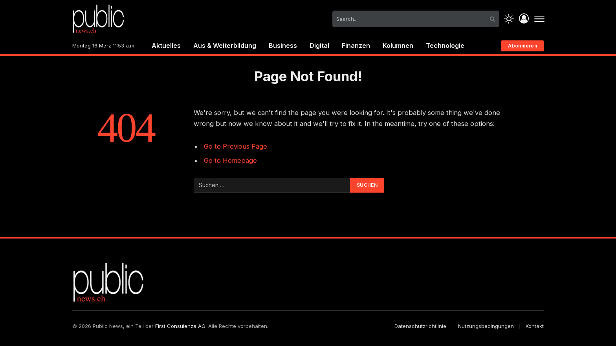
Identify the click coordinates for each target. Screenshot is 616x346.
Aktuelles (166, 45)
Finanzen (356, 45)
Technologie (445, 45)
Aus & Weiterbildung (224, 45)
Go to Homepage (230, 160)
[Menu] (539, 19)
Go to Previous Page (235, 146)
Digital (319, 45)
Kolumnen (398, 45)
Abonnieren (522, 46)
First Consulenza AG (180, 326)
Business (283, 45)
